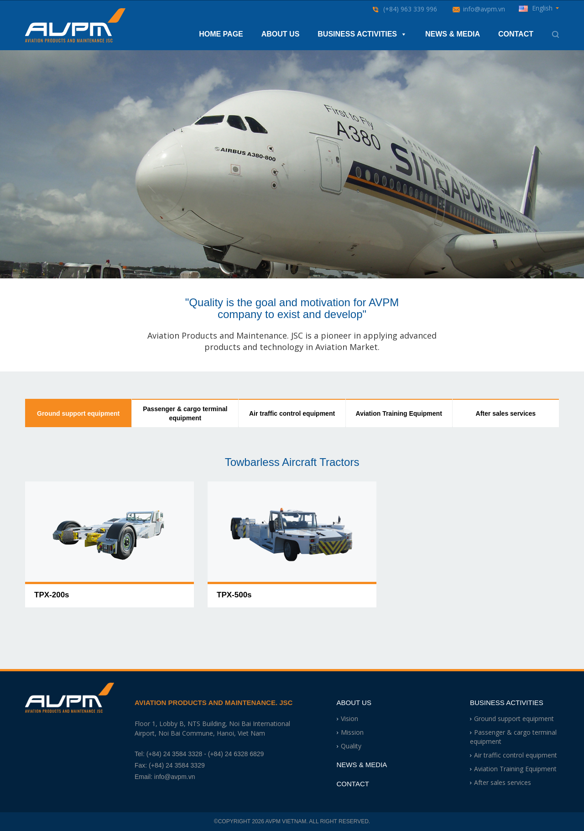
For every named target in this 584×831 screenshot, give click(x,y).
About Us (280, 34)
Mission (352, 732)
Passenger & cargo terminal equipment (185, 413)
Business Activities (362, 34)
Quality (351, 746)
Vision (349, 718)
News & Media (452, 34)
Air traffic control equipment (292, 413)
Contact (515, 34)
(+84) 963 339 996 (410, 9)
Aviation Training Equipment (399, 413)
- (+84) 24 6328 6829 (234, 754)
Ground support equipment (78, 413)
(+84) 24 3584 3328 (174, 754)
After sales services (506, 413)
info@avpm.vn (484, 9)
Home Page (221, 34)
